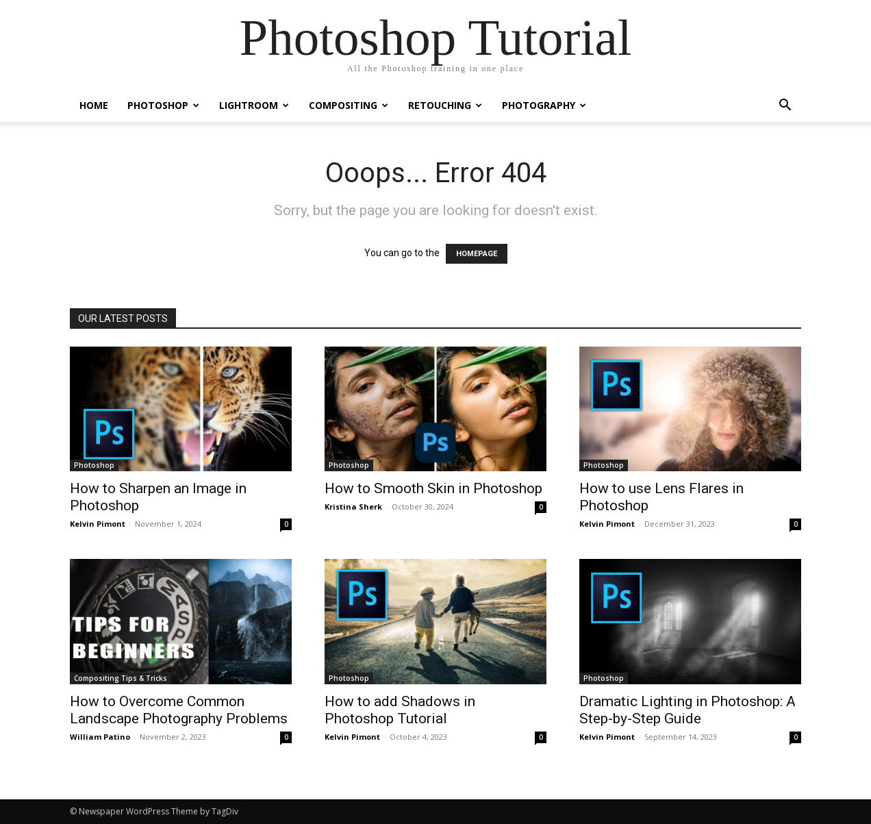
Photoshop (163, 105)
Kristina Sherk (353, 506)
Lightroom (254, 105)
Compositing (348, 105)
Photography (544, 105)
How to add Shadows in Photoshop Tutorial (400, 710)
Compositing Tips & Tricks (120, 678)
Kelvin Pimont (97, 524)
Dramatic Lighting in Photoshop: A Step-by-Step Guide (687, 710)
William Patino (100, 737)
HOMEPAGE (476, 253)
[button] (784, 106)
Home (93, 105)
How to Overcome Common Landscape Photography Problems (179, 710)
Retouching (445, 105)
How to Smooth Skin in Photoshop (433, 488)
